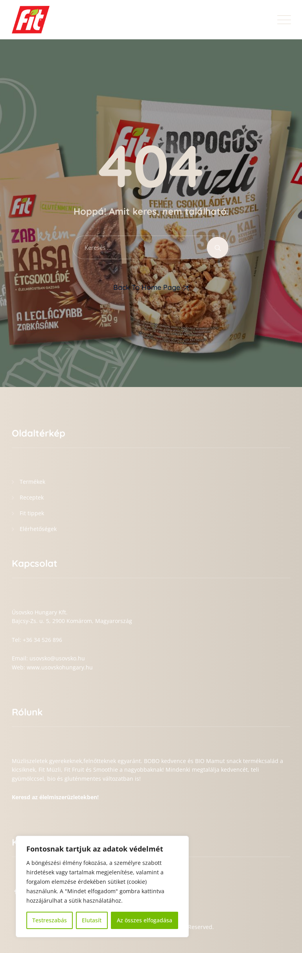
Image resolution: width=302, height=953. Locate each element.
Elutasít (91, 920)
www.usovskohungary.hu (60, 667)
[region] (102, 886)
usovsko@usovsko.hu (57, 658)
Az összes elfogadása (144, 920)
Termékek (32, 481)
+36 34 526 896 (42, 639)
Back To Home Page (146, 287)
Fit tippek (32, 513)
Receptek (32, 497)
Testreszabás (49, 920)
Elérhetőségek (38, 529)
